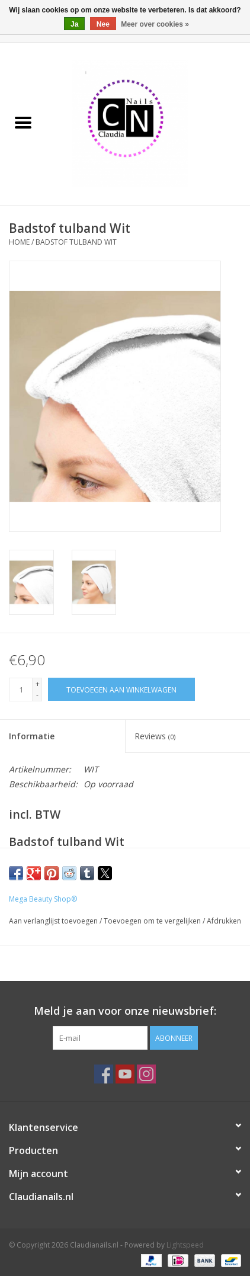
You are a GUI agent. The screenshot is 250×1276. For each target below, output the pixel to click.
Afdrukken (224, 921)
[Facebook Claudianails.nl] (103, 1074)
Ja (74, 24)
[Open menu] (23, 122)
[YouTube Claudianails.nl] (125, 1074)
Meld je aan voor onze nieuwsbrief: (125, 1011)
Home (19, 242)
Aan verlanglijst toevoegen (54, 921)
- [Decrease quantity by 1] (37, 695)
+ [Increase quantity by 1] (38, 684)
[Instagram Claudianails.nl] (146, 1074)
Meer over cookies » (155, 24)
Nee (103, 24)
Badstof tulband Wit (76, 242)
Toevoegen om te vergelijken (153, 921)
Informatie (32, 736)
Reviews (154, 736)
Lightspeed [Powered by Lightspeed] (185, 1245)
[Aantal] (21, 689)
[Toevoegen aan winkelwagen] (121, 689)
